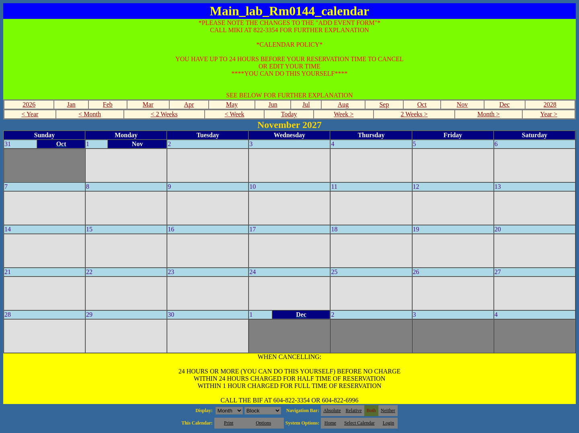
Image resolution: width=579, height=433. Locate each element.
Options (263, 423)
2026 (29, 104)
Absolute (332, 410)
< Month (89, 114)
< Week (234, 114)
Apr (189, 104)
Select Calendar (359, 423)
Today (289, 114)
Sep (384, 104)
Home (330, 423)
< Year (29, 114)
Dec (504, 104)
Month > (488, 114)
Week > (343, 114)
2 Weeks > (414, 114)
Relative (354, 410)
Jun (272, 104)
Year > (548, 114)
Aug (343, 104)
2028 (550, 104)
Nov (462, 104)
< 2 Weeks (164, 114)
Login (388, 423)
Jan (71, 104)
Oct (422, 104)
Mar (148, 104)
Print (228, 423)
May (232, 104)
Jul (306, 104)
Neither (388, 410)
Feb (108, 104)
